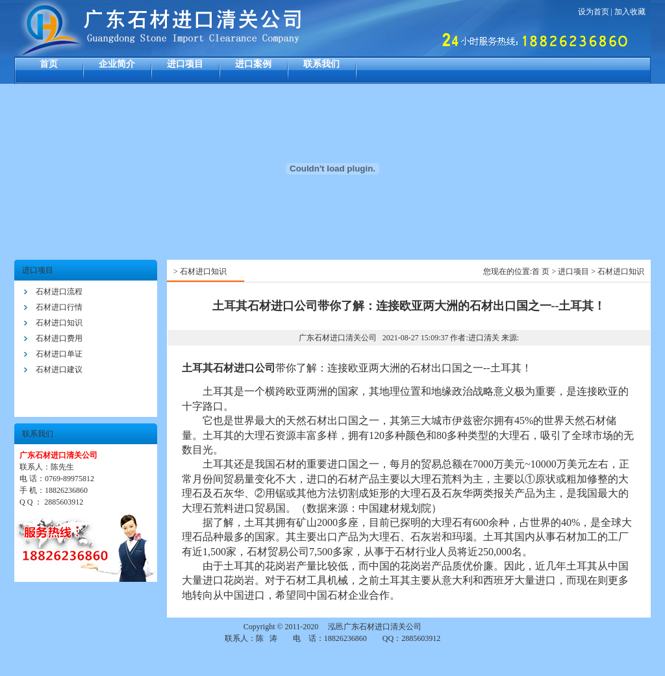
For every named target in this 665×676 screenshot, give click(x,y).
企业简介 (117, 64)
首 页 (540, 271)
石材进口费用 (59, 338)
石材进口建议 (59, 369)
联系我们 (321, 64)
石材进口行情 (59, 307)
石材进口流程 (59, 291)
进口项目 (185, 64)
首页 (49, 64)
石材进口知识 (59, 322)
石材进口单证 (59, 353)
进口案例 (253, 64)
